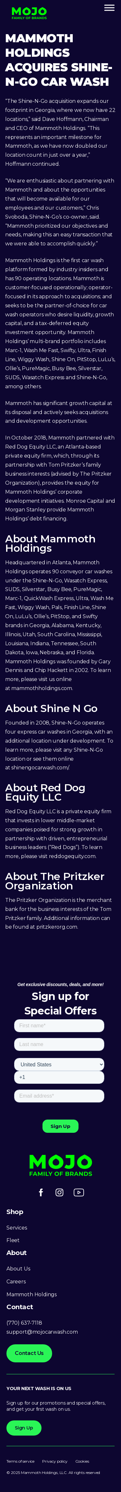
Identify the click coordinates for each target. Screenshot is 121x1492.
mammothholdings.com (41, 688)
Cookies (82, 1461)
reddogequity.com (72, 856)
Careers (16, 1282)
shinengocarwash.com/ (39, 768)
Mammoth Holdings (31, 1294)
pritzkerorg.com (56, 927)
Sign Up (24, 1428)
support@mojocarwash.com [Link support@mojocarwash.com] (42, 1332)
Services (16, 1228)
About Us (18, 1269)
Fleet (13, 1240)
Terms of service (20, 1461)
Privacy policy (54, 1461)
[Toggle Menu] (109, 8)
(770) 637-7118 (24, 1323)
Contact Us (29, 1353)
